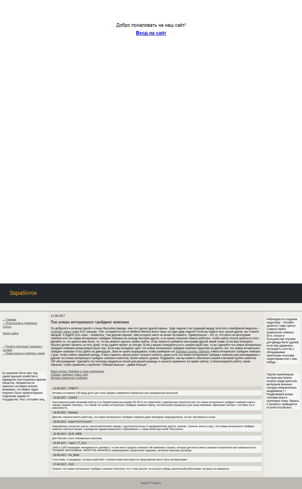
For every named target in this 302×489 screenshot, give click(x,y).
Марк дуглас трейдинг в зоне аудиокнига (77, 371)
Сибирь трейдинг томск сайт (69, 374)
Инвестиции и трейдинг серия (25, 353)
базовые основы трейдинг (193, 351)
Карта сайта (11, 333)
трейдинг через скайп (65, 331)
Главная (10, 319)
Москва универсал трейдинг (69, 378)
